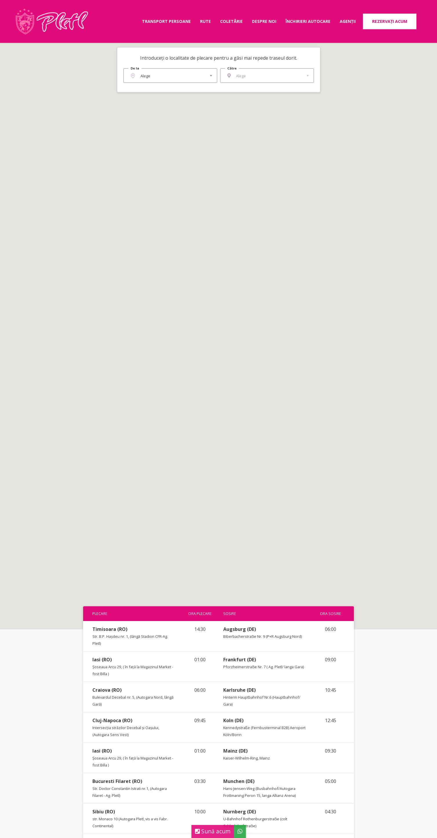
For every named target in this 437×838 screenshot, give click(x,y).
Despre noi (264, 21)
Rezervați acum (389, 21)
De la (135, 68)
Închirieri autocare (308, 21)
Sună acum (213, 831)
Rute (205, 21)
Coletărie (231, 21)
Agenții (348, 21)
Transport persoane (166, 21)
